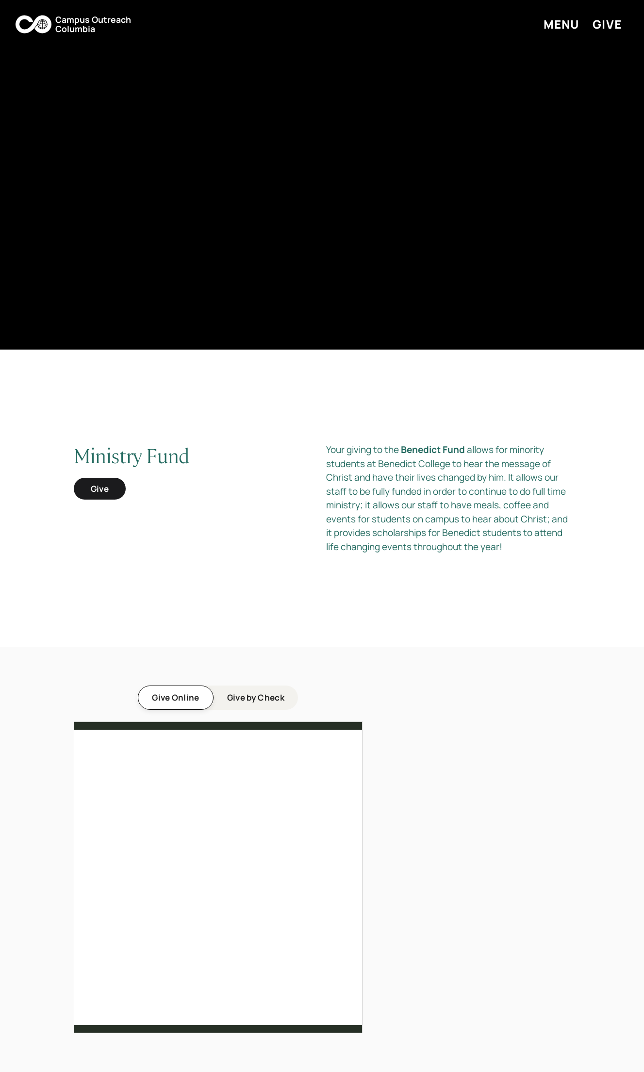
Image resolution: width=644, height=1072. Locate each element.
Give (100, 488)
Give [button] (607, 24)
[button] (73, 24)
